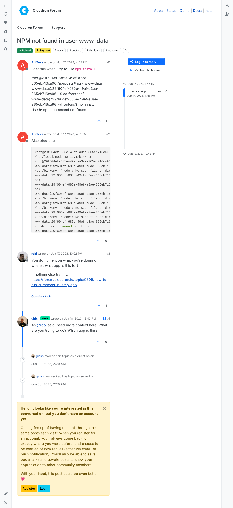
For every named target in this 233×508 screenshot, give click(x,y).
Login (44, 488)
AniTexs (37, 62)
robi (34, 253)
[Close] (104, 408)
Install (209, 10)
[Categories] (6, 5)
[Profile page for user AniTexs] (22, 65)
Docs (197, 10)
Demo (185, 10)
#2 (108, 134)
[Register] (227, 14)
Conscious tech (41, 296)
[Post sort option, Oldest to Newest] (146, 70)
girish (35, 318)
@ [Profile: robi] (42, 325)
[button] (6, 493)
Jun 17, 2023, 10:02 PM (66, 253)
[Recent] (6, 14)
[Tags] (6, 22)
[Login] (227, 5)
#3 (108, 253)
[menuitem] (227, 5)
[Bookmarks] (6, 40)
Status (171, 10)
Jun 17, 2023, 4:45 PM (72, 62)
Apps (158, 10)
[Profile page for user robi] (22, 256)
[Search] (6, 49)
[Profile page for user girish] (22, 321)
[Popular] (6, 31)
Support (43, 50)
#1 (108, 62)
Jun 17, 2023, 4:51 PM (72, 134)
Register (29, 488)
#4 (108, 318)
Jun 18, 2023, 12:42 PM (80, 318)
